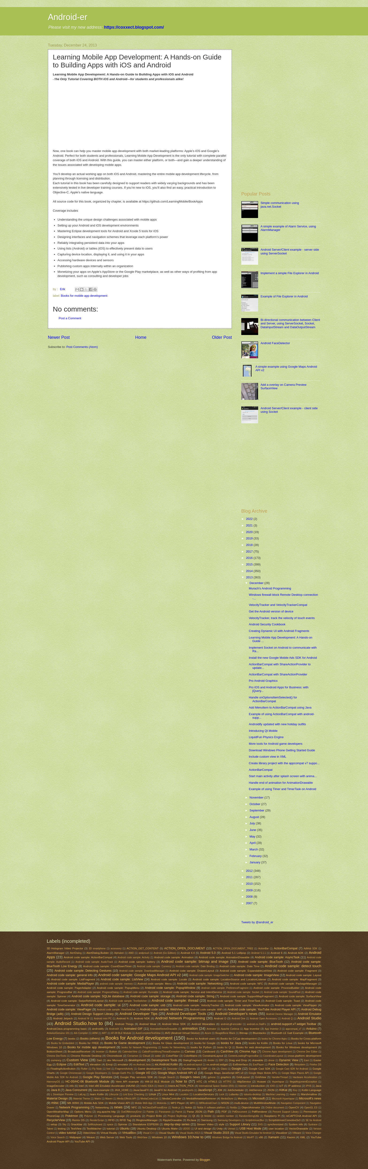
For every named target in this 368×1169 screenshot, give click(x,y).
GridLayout (243, 1077)
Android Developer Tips (138, 1014)
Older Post (222, 337)
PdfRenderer (259, 1111)
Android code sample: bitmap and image (194, 961)
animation (190, 1028)
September (257, 810)
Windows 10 (159, 1137)
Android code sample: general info (70, 975)
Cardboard (208, 1051)
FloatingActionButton (63, 1068)
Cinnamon (132, 1056)
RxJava (191, 1120)
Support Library (240, 1124)
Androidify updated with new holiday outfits (277, 724)
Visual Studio (167, 1132)
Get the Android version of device (271, 611)
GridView (260, 1077)
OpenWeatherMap (58, 1111)
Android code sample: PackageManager (292, 983)
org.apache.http (106, 1111)
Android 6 (277, 952)
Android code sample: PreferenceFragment (225, 988)
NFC (134, 1107)
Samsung (207, 1120)
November (256, 797)
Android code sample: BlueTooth (260, 961)
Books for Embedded (62, 1043)
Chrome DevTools (56, 1056)
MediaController (171, 1098)
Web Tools (125, 1137)
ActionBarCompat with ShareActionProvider (278, 674)
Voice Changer (313, 1133)
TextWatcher (94, 1128)
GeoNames (189, 1068)
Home (140, 337)
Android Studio (309, 1018)
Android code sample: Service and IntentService (192, 992)
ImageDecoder (56, 1085)
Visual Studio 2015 (216, 1132)
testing (62, 1128)
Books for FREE (89, 1043)
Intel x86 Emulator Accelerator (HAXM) (112, 1085)
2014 (249, 571)
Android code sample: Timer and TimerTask (233, 1000)
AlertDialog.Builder (97, 952)
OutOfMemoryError (131, 1112)
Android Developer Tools (186, 1014)
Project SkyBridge (177, 1116)
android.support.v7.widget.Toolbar (293, 1024)
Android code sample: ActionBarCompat (88, 957)
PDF (224, 1111)
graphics (226, 1077)
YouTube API (82, 1141)
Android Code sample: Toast (282, 1000)
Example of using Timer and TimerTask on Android (282, 789)
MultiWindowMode (265, 1103)
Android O (220, 1018)
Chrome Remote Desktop (86, 1055)
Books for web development (253, 1047)
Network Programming (74, 1107)
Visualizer (282, 1132)
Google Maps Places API (295, 1073)
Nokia (188, 1107)
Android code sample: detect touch (293, 966)
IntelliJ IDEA (146, 1086)
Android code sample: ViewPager (69, 1009)
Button (113, 1051)
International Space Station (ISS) (216, 1086)
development (137, 1060)
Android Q (287, 1018)
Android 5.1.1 (258, 953)
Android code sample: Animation (174, 957)
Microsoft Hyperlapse (283, 1098)
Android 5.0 (208, 953)
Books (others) (90, 1038)
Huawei (261, 1081)
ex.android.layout (193, 1064)
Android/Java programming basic (67, 1028)
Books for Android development (138, 1037)
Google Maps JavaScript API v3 (223, 1073)
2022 (249, 519)
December (256, 583)
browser (100, 1051)
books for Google (204, 1043)
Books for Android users (201, 1038)
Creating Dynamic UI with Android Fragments (279, 631)
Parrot (179, 1112)
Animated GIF (133, 1028)
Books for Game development (124, 1043)
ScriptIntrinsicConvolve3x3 (284, 1120)
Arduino (311, 1028)
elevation (95, 1064)
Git (213, 1068)
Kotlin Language (311, 1090)
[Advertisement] (280, 76)
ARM (95, 1033)
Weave (91, 1137)
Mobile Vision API (119, 1103)
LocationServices (203, 1094)
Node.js (176, 1107)
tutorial (111, 1128)
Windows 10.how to (187, 1137)
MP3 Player (178, 1103)
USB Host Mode (250, 1128)
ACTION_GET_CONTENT (142, 948)
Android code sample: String (195, 996)
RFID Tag (125, 1120)
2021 (249, 525)
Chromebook (114, 1055)
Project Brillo (154, 1115)
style (221, 1124)
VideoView (89, 1132)
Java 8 (55, 1090)
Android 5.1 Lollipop (234, 952)
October (255, 804)
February (255, 856)
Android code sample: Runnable (140, 992)
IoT (281, 1085)
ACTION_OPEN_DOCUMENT (184, 948)
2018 (249, 545)
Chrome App (247, 1051)
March (254, 849)
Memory (243, 1098)
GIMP (204, 1069)
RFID (111, 1120)
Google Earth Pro (121, 1073)
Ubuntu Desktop (146, 1128)
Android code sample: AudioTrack (94, 962)
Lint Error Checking (133, 1094)
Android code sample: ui (100, 1005)
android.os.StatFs (256, 1024)
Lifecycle (114, 1094)
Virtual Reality (109, 1132)
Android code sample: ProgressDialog (98, 992)
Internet (242, 1086)
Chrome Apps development (277, 1051)
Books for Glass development (171, 1043)
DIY (221, 1060)
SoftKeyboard (95, 1124)
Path (211, 1111)
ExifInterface (240, 1064)
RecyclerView (56, 1120)
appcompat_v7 (294, 1029)
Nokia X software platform (211, 1107)
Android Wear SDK (174, 1024)
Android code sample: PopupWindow (170, 988)
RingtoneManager (147, 1120)
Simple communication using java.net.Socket (280, 204)
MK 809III (73, 1103)
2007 (249, 903)
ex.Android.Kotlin (166, 1064)
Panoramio (165, 1112)
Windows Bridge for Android (227, 1137)
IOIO (272, 1086)
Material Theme (81, 1098)
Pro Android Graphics (263, 680)
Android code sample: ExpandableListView (246, 970)
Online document (274, 1107)
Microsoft (259, 1098)
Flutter (84, 1069)
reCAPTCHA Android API (301, 1115)
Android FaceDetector (275, 343)
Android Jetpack (63, 1018)
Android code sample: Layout (303, 975)
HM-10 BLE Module (157, 1081)
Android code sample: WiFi (206, 1009)
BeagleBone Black (225, 1033)
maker (293, 1094)
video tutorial (67, 1132)
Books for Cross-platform (306, 1038)
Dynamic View (288, 1060)
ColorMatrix (190, 1055)
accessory (116, 948)
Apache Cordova (230, 1029)
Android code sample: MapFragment (294, 979)
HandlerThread (280, 1077)
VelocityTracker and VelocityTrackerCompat (278, 605)
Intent (161, 1086)
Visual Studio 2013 (190, 1133)
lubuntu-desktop (252, 1094)
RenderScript (97, 1120)
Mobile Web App (143, 1103)
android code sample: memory (116, 983)
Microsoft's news (310, 1098)
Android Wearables (203, 1024)
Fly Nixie (97, 1069)
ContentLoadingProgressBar (243, 1056)
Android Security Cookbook (267, 624)
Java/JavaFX (141, 1090)
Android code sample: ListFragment (73, 979)
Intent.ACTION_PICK (181, 1085)
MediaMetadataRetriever (201, 1098)
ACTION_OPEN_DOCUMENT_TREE (233, 948)
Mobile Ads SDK (94, 1103)
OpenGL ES (311, 1107)
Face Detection (278, 1064)
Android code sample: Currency (154, 966)
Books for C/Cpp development (238, 1038)
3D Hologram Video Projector (65, 948)
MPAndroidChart (208, 1103)
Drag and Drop (238, 1060)
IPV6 (308, 1086)
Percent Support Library (286, 1112)
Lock (221, 1094)
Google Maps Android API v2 (177, 1073)
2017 (249, 551)
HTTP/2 (227, 1081)
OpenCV (294, 1107)
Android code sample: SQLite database (98, 996)
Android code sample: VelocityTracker (196, 1005)
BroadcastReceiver (79, 1051)
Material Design (57, 1098)
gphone (211, 1077)
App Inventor (252, 1028)
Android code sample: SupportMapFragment (247, 996)
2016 (249, 558)
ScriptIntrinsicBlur (254, 1120)
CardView (227, 1051)
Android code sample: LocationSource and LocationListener (229, 979)
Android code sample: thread (175, 1000)
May (252, 836)
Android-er (67, 17)
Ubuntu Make (169, 1128)
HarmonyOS (53, 1081)
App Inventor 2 (273, 1029)
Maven (109, 1098)
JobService (255, 1090)
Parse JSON (194, 1111)
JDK (219, 1090)
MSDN (225, 1103)
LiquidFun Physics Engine (266, 737)
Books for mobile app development (84, 295)
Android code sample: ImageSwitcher (209, 975)
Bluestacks (259, 1033)
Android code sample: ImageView (256, 975)
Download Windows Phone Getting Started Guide (282, 750)
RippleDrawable (172, 1120)
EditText (79, 1064)
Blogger (205, 1159)
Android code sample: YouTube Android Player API (261, 1009)
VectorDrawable (298, 1128)
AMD (131, 953)
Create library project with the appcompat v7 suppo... (284, 763)
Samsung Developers (229, 1120)
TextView (76, 1128)
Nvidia (233, 1107)
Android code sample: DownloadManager (142, 971)
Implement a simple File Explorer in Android (290, 273)
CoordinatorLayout (273, 1056)
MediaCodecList (149, 1098)
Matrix (97, 1098)
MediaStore (227, 1098)
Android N (122, 1018)
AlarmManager (56, 952)
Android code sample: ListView (122, 979)
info (71, 1085)
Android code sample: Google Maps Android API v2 (139, 975)
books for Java (231, 1043)
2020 (249, 532)
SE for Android (313, 1120)
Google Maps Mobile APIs (263, 1073)
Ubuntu (125, 1128)
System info (296, 1124)
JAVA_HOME (122, 1090)
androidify (98, 1028)
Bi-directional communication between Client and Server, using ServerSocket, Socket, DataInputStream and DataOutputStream (290, 323)
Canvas (190, 1051)
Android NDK (142, 1018)
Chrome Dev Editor (306, 1051)
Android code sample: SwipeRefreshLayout (77, 1000)
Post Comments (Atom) (82, 347)
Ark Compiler (81, 1033)
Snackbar (76, 1124)
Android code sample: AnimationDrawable (224, 957)
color (158, 1055)
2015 (249, 564)
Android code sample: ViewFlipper (296, 1005)
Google (236, 1068)
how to (181, 1081)
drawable (257, 1060)
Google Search (166, 1077)
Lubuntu (234, 1094)
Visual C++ (149, 1133)
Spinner (122, 1124)
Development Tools (164, 1060)
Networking (102, 1107)
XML (303, 1137)
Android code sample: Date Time (239, 966)
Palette (150, 1112)
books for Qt (224, 1047)
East (306, 1060)
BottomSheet (54, 1051)
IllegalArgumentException (303, 1081)
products (135, 1115)
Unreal (231, 1128)
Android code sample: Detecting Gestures (82, 970)
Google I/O (142, 1073)
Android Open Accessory (263, 1018)
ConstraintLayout (213, 1055)
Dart (99, 1060)
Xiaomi (291, 1137)
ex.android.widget (217, 1064)
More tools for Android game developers (275, 743)
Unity (220, 1128)
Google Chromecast (70, 1073)
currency (56, 1060)
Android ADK (295, 952)
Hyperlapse (278, 1081)
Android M (83, 1018)
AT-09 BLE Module (121, 1033)
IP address (294, 1085)
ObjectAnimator (251, 1107)
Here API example (127, 1081)
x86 (261, 1137)
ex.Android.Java (142, 1064)
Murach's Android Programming (270, 588)
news (118, 1107)
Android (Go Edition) (164, 953)
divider (211, 1060)
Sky (64, 1124)
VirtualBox (129, 1132)
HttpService (244, 1081)
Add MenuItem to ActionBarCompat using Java (280, 707)
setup (53, 1124)
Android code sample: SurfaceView (300, 996)
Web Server (107, 1137)
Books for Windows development (296, 1047)
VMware (296, 1133)
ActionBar (263, 948)
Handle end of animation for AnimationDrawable (281, 782)
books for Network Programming (139, 1047)
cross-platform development (304, 1055)
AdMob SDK (310, 948)
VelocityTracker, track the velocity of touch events (282, 618)
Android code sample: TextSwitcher (128, 1001)
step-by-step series (176, 1124)
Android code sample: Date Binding (195, 966)
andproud (143, 953)
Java (318, 1085)
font (109, 1069)
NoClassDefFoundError (154, 1107)
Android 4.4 (188, 952)
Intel (81, 1085)
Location (184, 1094)
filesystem (299, 1064)
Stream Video (205, 1124)
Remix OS (78, 1120)
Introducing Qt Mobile (263, 731)
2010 (249, 883)
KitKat (283, 1090)
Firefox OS (315, 1064)
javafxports (187, 1090)
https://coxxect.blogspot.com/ (134, 27)
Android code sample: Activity (134, 957)
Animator (211, 1029)
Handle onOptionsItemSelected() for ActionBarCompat (273, 699)
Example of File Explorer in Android (284, 296)
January (255, 862)
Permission (310, 1111)
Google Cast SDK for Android (292, 1069)
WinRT (250, 1137)
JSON (270, 1090)
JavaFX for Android (165, 1090)
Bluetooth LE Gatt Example (287, 1033)
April (252, 843)
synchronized (275, 1124)
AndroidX (114, 1029)
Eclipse (61, 1064)
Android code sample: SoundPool (282, 992)
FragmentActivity (124, 1069)
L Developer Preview (62, 1094)
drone (271, 1060)
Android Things (124, 1024)
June (253, 830)
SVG (260, 1124)
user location (276, 1128)
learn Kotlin (97, 1094)
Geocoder (172, 1069)
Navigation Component (293, 1103)
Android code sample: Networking (200, 983)
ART (104, 1033)
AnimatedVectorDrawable (163, 1029)
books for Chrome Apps (274, 1038)
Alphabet (119, 953)
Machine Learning (275, 1094)
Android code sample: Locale (169, 979)
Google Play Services (97, 1077)
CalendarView (129, 1051)
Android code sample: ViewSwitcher (116, 1009)
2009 (249, 890)
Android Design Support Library (92, 1014)
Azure (208, 1033)
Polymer (88, 1116)
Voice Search (57, 1137)
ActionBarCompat (260, 770)
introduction (258, 1085)
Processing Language (111, 1115)
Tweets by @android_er (257, 922)
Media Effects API (126, 1098)
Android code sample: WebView (161, 1009)
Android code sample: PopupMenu (118, 987)
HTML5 (212, 1081)
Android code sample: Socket (243, 992)
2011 (249, 877)
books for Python (201, 1047)
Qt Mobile (206, 1116)
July (252, 823)
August (254, 817)
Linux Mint (168, 1094)
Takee (50, 1128)
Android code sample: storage (150, 996)
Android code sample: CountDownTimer (107, 966)
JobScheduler (235, 1090)
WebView (142, 1137)
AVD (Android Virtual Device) (182, 1033)
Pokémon (71, 1116)
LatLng (82, 1094)
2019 (249, 538)
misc (55, 1103)
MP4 (192, 1103)
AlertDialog (75, 953)
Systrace (313, 1124)
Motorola (161, 1103)
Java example (101, 1090)
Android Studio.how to (79, 1023)
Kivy (295, 1090)
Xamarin (273, 1137)
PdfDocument (239, 1112)
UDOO (186, 1128)
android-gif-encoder (231, 1024)
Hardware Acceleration (305, 1077)
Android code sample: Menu (154, 983)
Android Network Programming (180, 1018)
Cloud (146, 1055)
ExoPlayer (258, 1064)
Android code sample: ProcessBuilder (276, 987)
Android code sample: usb (147, 1005)
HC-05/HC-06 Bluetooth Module (87, 1081)
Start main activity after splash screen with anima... (283, 776)
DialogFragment (192, 1060)
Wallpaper (75, 1137)
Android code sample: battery (136, 961)
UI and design (203, 1128)
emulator (123, 1064)
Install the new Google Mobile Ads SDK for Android (283, 657)
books (71, 1038)
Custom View (77, 1060)
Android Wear (147, 1024)
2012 (249, 871)
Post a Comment (70, 318)
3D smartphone (97, 948)
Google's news (190, 1077)
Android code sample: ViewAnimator (247, 1005)
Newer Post (59, 337)
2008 (249, 896)
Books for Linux (282, 1043)
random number (225, 1116)
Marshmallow (309, 1094)
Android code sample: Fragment (297, 970)
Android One (238, 1018)
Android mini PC (103, 1018)
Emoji (109, 1064)
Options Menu (82, 1111)
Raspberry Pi (272, 1115)
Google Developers (96, 1073)
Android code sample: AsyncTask (277, 957)
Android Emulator (309, 1014)
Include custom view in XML (267, 756)
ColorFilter (172, 1055)
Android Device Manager (279, 1014)
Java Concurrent (76, 1090)
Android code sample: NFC (246, 983)
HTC (199, 1081)
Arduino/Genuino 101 (58, 1033)
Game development (150, 1068)
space (110, 1124)
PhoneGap (53, 1115)
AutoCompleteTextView (148, 1033)
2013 (249, 577)
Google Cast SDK (260, 1068)
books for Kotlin (258, 1043)
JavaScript (205, 1090)
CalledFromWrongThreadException (161, 1051)
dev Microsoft (115, 1060)
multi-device (241, 1103)
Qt (193, 1115)
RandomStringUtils (249, 1116)
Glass (224, 1069)
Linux (152, 1094)
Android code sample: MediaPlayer (70, 983)
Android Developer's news (236, 1014)
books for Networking (174, 1047)
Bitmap (243, 1033)
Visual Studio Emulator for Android (253, 1133)
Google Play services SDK (136, 1077)
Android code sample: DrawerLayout (191, 970)
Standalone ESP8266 (146, 1124)
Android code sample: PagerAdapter (69, 987)
